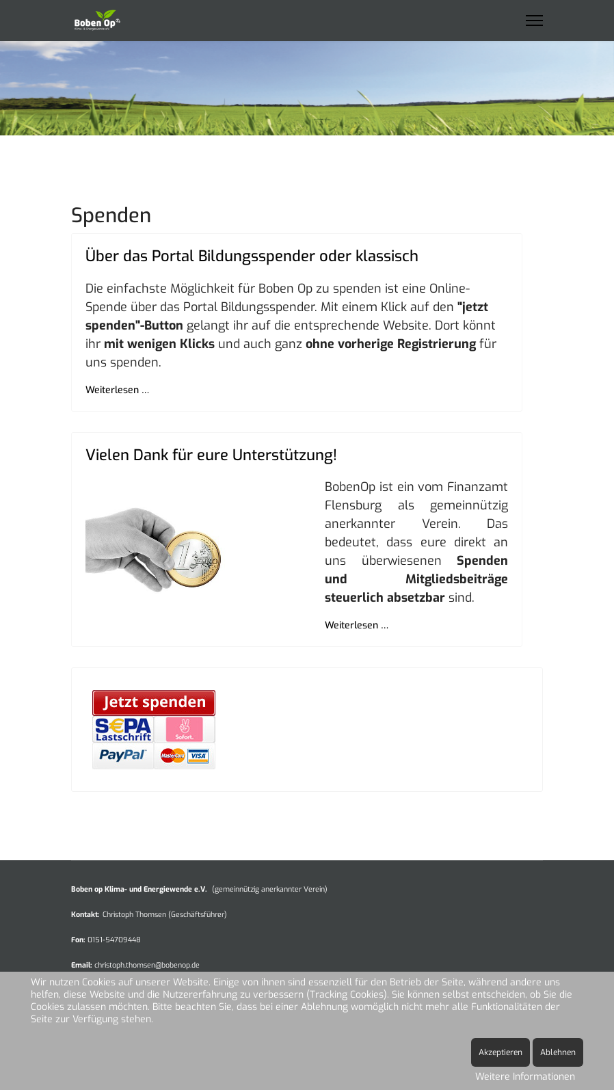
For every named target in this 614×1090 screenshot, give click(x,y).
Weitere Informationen (525, 1076)
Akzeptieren (500, 1052)
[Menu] (534, 20)
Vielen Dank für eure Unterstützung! (211, 455)
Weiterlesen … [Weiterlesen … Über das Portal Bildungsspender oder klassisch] (117, 390)
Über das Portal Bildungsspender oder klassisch (251, 256)
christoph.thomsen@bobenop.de (147, 965)
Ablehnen (558, 1052)
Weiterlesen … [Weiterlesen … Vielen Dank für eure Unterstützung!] (356, 625)
